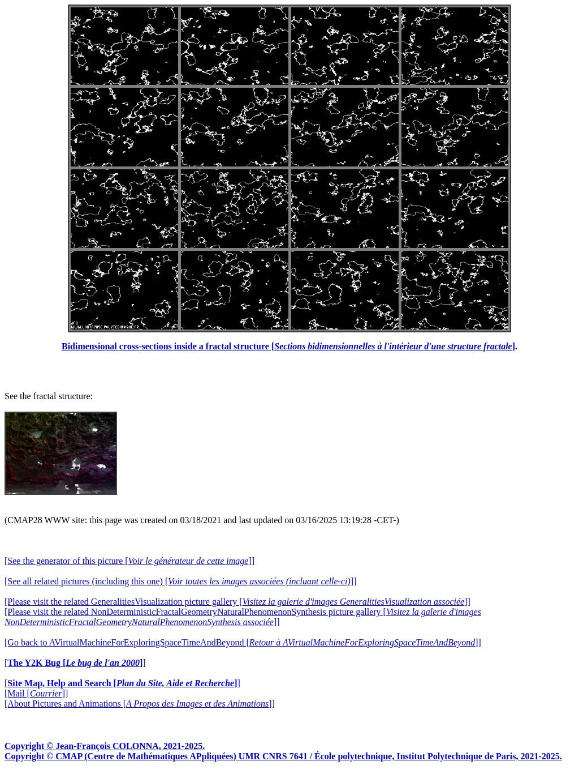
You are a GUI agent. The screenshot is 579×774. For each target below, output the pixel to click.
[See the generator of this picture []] (129, 561)
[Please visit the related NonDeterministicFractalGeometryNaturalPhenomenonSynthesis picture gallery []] (243, 617)
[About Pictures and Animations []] (140, 703)
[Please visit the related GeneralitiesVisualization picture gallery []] (237, 601)
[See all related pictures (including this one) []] (180, 581)
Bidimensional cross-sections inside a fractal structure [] (288, 346)
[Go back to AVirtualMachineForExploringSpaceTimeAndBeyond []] (243, 642)
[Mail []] (36, 693)
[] (75, 663)
